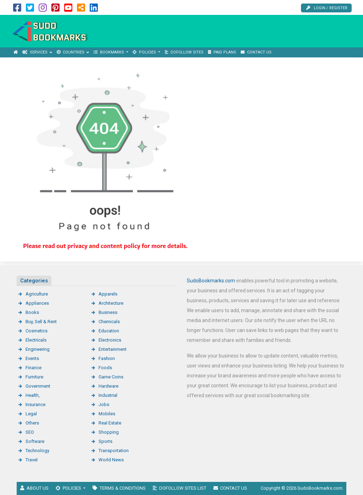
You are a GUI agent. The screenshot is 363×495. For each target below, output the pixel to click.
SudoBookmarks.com (211, 280)
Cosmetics (37, 330)
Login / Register (326, 8)
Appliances (37, 303)
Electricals (36, 340)
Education (109, 330)
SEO (30, 432)
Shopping (109, 432)
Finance (33, 367)
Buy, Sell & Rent (41, 321)
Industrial (108, 395)
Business (108, 312)
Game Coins (111, 376)
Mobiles (107, 413)
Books (32, 312)
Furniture (34, 376)
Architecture (111, 303)
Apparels (108, 294)
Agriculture (37, 294)
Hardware (108, 386)
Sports (105, 441)
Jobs (104, 404)
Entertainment (113, 349)
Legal (31, 413)
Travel (32, 459)
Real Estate (110, 423)
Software (35, 441)
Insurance (35, 404)
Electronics (110, 340)
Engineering (38, 349)
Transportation (114, 450)
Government (38, 386)
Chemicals (109, 321)
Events (32, 358)
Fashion (107, 358)
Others (32, 423)
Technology (37, 450)
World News (111, 459)
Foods (105, 367)
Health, (33, 395)
